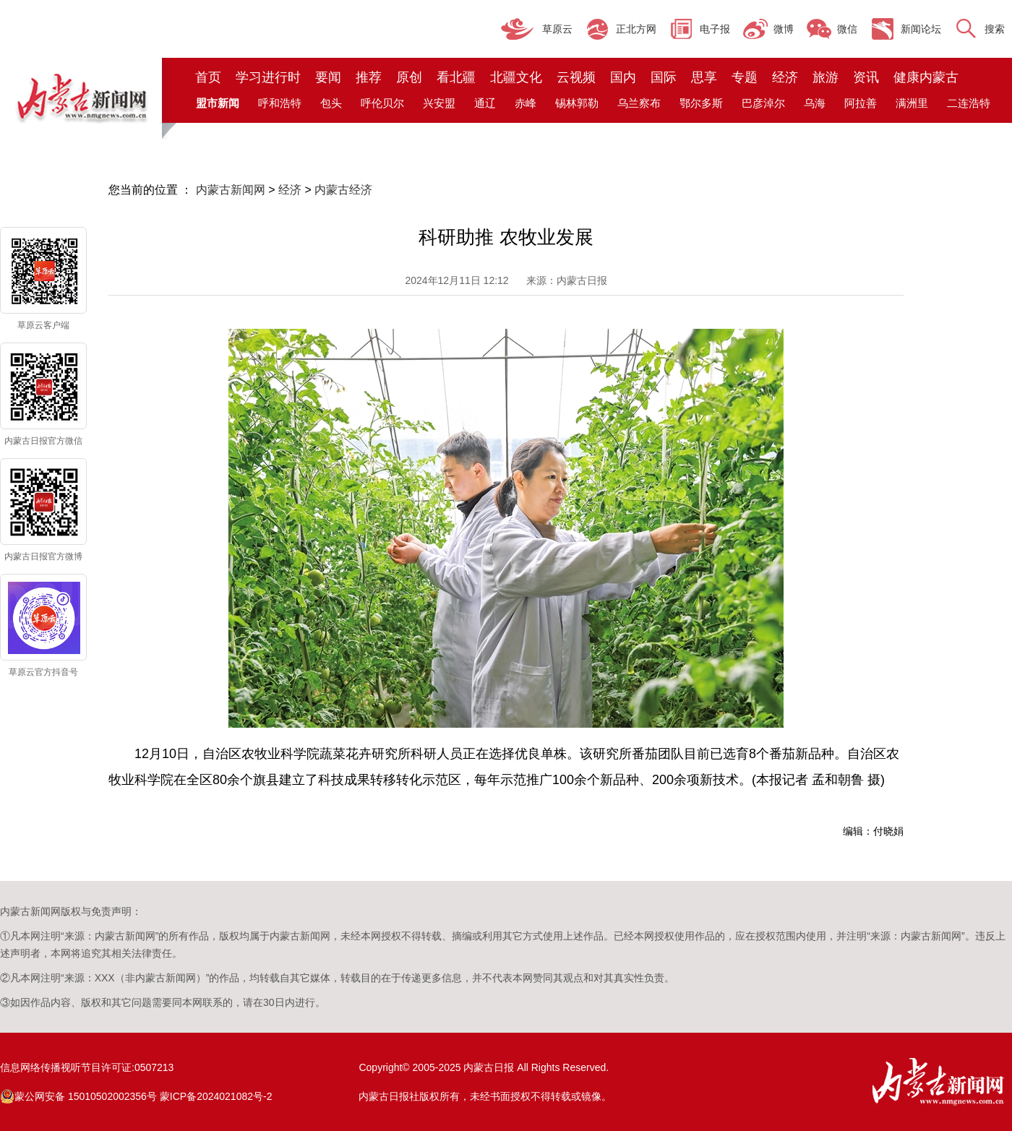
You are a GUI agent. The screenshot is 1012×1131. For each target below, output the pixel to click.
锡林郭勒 (577, 103)
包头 (331, 103)
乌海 (815, 103)
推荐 (369, 77)
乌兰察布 (639, 103)
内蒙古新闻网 (230, 190)
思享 (704, 77)
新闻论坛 (921, 29)
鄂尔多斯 (701, 103)
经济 (785, 77)
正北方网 (636, 29)
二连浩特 (968, 103)
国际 (664, 77)
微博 (783, 29)
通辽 (485, 103)
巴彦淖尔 (763, 103)
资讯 (866, 77)
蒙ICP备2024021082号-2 (216, 1096)
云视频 (576, 77)
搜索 (995, 29)
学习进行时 (268, 77)
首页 (208, 77)
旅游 (825, 77)
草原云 (557, 29)
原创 (409, 77)
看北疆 (456, 77)
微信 (847, 29)
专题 (745, 77)
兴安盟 (439, 103)
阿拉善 (860, 103)
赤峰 (525, 103)
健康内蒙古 (926, 77)
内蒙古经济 (343, 190)
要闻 (328, 77)
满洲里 (912, 103)
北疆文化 (516, 77)
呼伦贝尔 (382, 103)
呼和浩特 (279, 103)
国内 (623, 77)
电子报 (715, 29)
